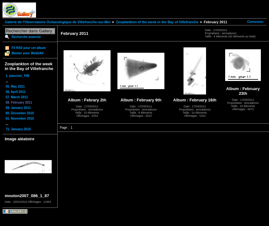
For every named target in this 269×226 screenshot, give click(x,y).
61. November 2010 (20, 118)
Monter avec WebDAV (28, 53)
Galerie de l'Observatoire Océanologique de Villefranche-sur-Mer (58, 22)
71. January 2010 (18, 129)
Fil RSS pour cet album (29, 48)
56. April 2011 (16, 92)
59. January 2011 (18, 108)
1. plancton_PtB (17, 76)
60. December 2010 (20, 113)
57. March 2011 (17, 97)
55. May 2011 (15, 86)
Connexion (255, 22)
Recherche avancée (26, 37)
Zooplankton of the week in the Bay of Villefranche (157, 22)
